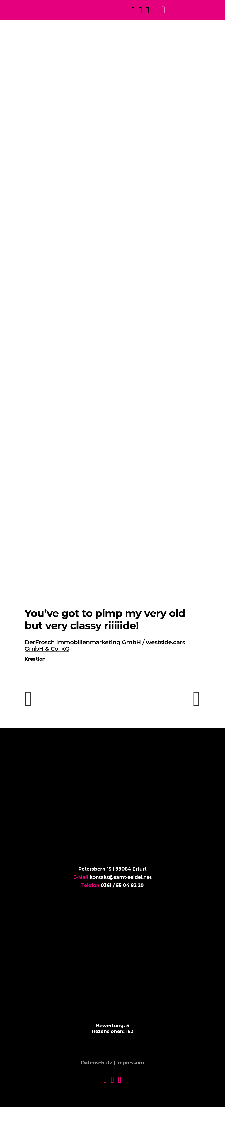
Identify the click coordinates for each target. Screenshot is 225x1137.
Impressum (130, 1063)
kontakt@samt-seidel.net (121, 877)
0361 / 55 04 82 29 (122, 885)
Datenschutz (96, 1063)
